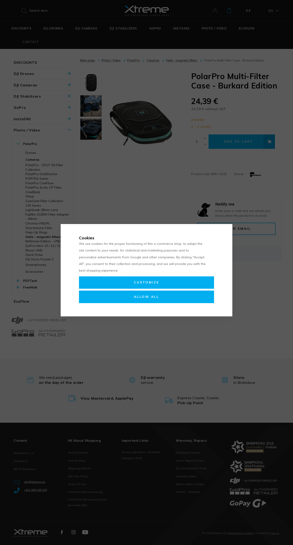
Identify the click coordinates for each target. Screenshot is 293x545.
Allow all (146, 297)
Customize (146, 282)
